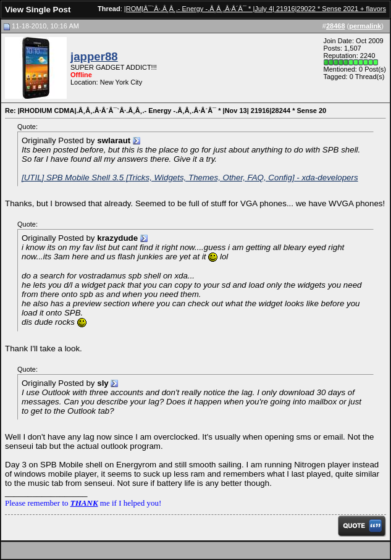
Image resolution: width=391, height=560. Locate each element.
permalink (365, 26)
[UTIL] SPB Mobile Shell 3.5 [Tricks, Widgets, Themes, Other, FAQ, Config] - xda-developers (190, 177)
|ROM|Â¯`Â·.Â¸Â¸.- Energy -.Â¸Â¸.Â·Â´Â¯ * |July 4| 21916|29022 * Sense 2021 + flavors (255, 8)
